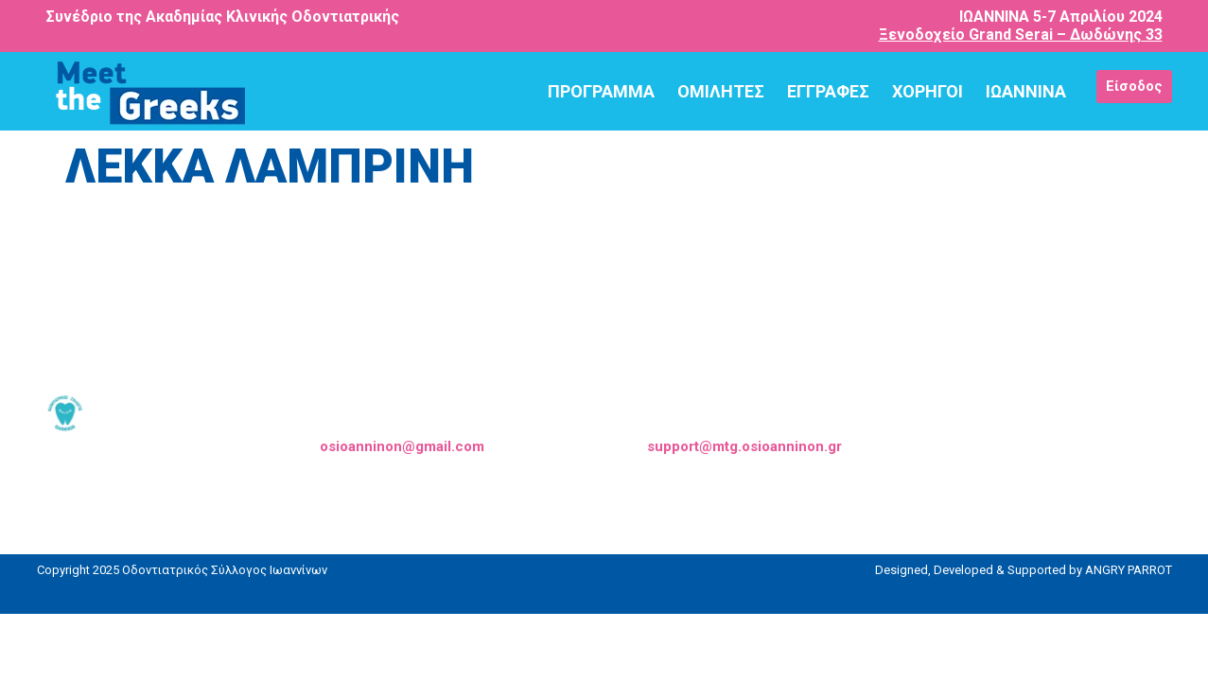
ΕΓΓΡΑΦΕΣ (828, 91)
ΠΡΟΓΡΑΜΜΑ (601, 91)
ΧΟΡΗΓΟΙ (927, 91)
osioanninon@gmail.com (402, 446)
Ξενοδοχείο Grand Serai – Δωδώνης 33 (1021, 35)
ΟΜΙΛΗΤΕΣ (720, 91)
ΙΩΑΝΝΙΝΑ (1026, 91)
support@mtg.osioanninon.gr (744, 446)
